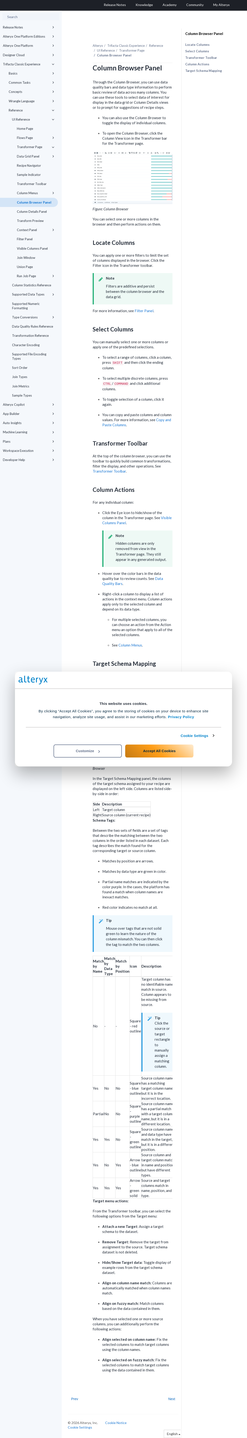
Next (171, 1399)
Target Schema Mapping (203, 71)
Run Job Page (35, 276)
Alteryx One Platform (28, 46)
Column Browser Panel (34, 202)
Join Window (26, 258)
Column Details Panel (32, 211)
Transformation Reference (30, 335)
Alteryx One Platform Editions (28, 36)
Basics (31, 73)
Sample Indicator (29, 175)
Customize (88, 751)
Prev (74, 1399)
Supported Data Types (33, 294)
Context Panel (35, 230)
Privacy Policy (181, 717)
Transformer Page (35, 147)
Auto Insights (28, 423)
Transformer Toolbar (32, 184)
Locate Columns (197, 45)
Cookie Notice (116, 1423)
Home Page (25, 129)
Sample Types (22, 395)
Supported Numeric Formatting (26, 306)
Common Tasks (31, 82)
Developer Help (28, 460)
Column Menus (35, 193)
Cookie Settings (194, 736)
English (173, 1434)
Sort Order (19, 368)
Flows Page (35, 138)
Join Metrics (20, 386)
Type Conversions (33, 317)
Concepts (31, 92)
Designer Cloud (28, 55)
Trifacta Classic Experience (28, 64)
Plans (28, 441)
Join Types (19, 377)
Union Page (25, 267)
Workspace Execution (28, 451)
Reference (31, 110)
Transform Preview (30, 221)
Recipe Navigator (29, 165)
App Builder (28, 414)
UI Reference (33, 119)
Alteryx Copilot (28, 404)
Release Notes (28, 27)
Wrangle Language (31, 101)
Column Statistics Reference (31, 285)
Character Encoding (26, 345)
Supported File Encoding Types (29, 356)
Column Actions (197, 64)
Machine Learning (28, 432)
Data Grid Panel (35, 156)
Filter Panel (25, 239)
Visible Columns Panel (32, 248)
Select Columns (197, 51)
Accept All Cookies (159, 751)
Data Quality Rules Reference (32, 326)
